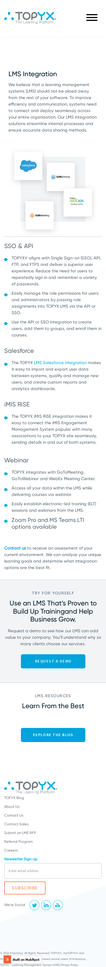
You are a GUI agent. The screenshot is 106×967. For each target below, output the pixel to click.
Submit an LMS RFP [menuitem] (20, 833)
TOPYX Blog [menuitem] (14, 798)
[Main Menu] (92, 18)
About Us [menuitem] (12, 806)
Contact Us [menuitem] (13, 815)
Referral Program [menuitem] (18, 841)
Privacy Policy (69, 964)
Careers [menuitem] (11, 850)
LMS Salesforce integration (60, 362)
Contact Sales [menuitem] (16, 824)
